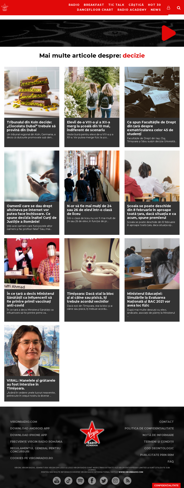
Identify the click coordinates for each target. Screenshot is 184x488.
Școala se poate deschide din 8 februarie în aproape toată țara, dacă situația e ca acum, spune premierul (151, 212)
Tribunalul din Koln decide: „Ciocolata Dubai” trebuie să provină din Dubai (31, 126)
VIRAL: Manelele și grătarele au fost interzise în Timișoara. (31, 384)
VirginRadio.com (23, 421)
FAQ (171, 461)
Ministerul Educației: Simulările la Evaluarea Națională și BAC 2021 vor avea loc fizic (148, 299)
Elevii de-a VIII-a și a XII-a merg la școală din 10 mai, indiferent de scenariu (88, 126)
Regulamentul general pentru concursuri (35, 450)
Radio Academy (132, 9)
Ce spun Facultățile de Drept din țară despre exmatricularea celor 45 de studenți (151, 128)
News (156, 9)
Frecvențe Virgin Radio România (36, 441)
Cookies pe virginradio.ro (31, 458)
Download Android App (30, 428)
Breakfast (94, 4)
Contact (166, 421)
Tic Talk (116, 4)
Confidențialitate (166, 485)
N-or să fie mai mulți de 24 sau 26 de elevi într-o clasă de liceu (89, 210)
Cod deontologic (159, 448)
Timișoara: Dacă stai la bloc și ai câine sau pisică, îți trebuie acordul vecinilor (90, 297)
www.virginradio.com (131, 472)
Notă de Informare (158, 435)
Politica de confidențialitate (149, 428)
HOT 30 (154, 4)
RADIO (74, 4)
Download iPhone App (28, 435)
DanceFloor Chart (95, 9)
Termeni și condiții (159, 441)
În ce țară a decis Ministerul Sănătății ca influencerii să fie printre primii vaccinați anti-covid (30, 299)
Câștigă (136, 4)
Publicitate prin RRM (157, 455)
